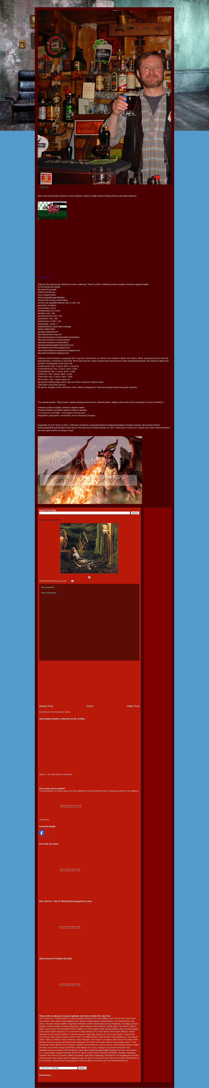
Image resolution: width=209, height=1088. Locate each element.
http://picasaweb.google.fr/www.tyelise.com (56, 345)
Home (89, 706)
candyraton (67, 774)
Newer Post (46, 706)
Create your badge (45, 837)
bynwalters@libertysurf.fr (48, 332)
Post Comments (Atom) (60, 712)
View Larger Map (44, 277)
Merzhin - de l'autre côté (49, 774)
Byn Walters (43, 829)
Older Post (133, 706)
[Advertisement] (89, 682)
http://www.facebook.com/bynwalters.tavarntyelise (58, 337)
